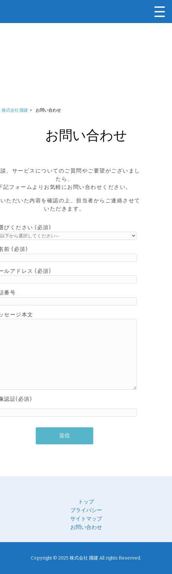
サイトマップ (86, 519)
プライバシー (86, 510)
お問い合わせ (86, 527)
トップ (86, 502)
